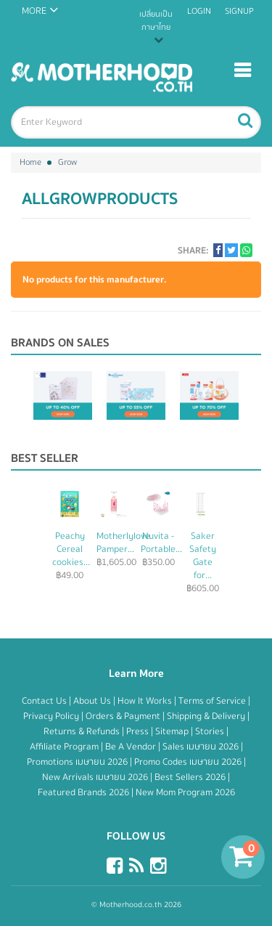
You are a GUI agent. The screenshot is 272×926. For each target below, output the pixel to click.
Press (138, 731)
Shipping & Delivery (207, 716)
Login (199, 11)
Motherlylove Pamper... (123, 542)
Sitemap (173, 731)
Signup (239, 11)
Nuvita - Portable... (161, 542)
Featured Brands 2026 (84, 792)
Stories (210, 731)
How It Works (146, 701)
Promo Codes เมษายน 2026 (189, 762)
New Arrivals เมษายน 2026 (96, 777)
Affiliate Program (65, 746)
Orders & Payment (124, 716)
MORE (34, 11)
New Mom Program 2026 (185, 792)
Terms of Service (213, 701)
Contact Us (45, 701)
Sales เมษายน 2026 (201, 746)
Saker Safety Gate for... (202, 555)
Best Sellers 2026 (191, 777)
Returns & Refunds (83, 731)
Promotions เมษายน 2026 (78, 762)
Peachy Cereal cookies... (71, 549)
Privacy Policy (52, 716)
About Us (93, 701)
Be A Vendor (131, 746)
